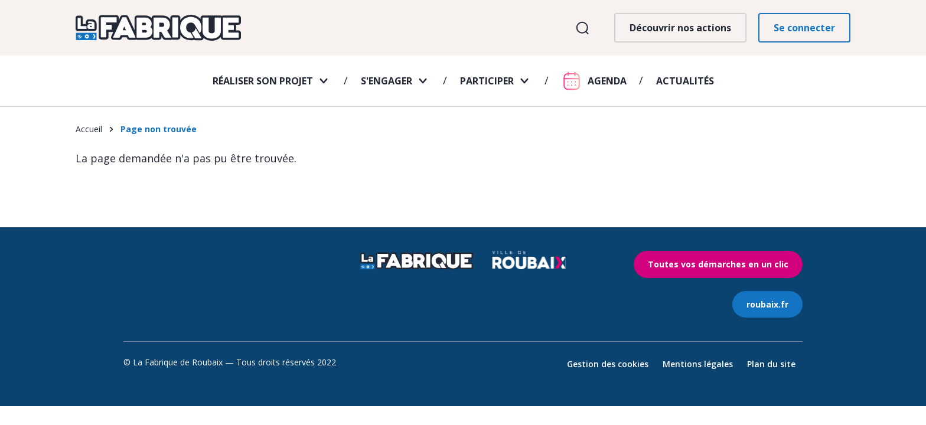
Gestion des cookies (607, 364)
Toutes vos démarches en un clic (718, 264)
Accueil (89, 129)
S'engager (386, 80)
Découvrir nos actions (680, 27)
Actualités (685, 80)
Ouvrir (582, 28)
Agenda (607, 80)
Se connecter (804, 27)
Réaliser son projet (263, 80)
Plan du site (771, 364)
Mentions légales (698, 364)
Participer (487, 80)
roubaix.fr (767, 304)
